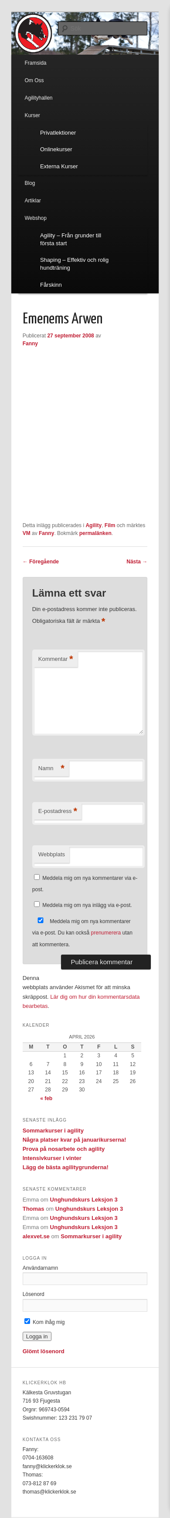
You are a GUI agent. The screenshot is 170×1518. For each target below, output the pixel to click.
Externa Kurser (59, 166)
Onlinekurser (56, 149)
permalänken (95, 533)
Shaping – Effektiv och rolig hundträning (74, 264)
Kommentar (55, 659)
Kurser (32, 115)
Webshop (35, 218)
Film (110, 525)
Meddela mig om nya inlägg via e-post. (87, 905)
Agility (93, 525)
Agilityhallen (38, 98)
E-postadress (57, 811)
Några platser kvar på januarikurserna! (74, 1139)
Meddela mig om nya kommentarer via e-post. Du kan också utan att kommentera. (82, 933)
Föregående (41, 562)
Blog (29, 183)
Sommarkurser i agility (53, 1130)
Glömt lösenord (44, 1351)
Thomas (33, 1208)
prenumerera (106, 933)
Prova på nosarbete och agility (64, 1149)
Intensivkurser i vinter (52, 1158)
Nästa (136, 562)
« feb (46, 1098)
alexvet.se (36, 1236)
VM (27, 533)
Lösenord (33, 1294)
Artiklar (32, 201)
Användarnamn (40, 1268)
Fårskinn (51, 284)
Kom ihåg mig (44, 1322)
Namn (51, 768)
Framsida (35, 63)
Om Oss (34, 80)
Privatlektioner (58, 132)
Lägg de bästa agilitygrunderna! (66, 1167)
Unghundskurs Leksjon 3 (84, 1199)
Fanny (30, 343)
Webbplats (51, 854)
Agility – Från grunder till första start (70, 239)
